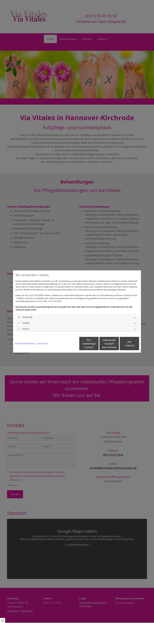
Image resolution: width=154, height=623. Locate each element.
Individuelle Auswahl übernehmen (96, 343)
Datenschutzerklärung (25, 343)
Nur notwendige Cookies (68, 343)
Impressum (43, 343)
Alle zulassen (125, 343)
